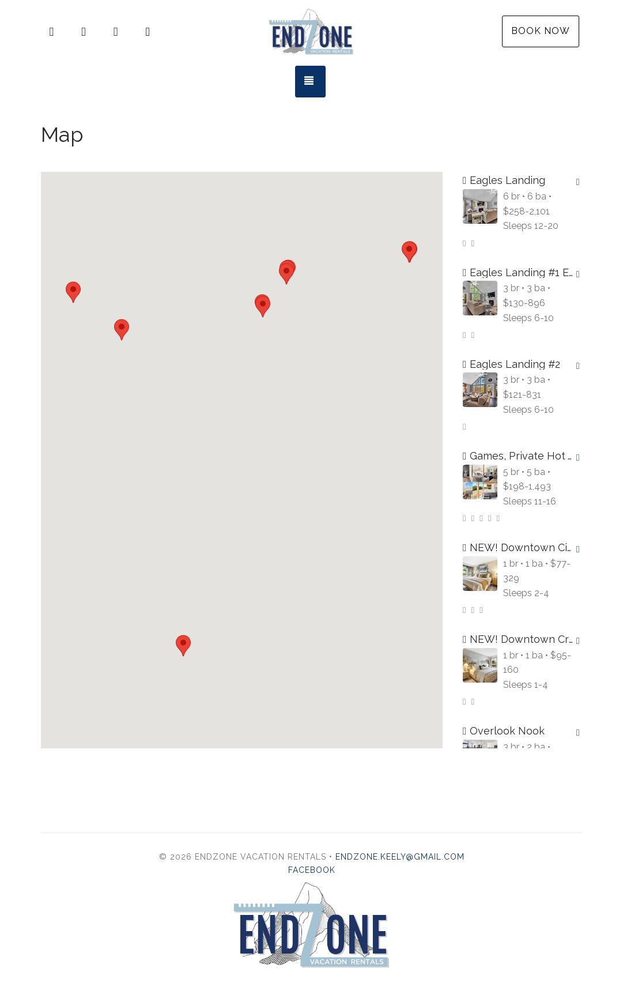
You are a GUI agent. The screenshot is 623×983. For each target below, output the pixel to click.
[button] (286, 274)
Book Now (540, 30)
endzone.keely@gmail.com (400, 856)
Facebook (311, 870)
